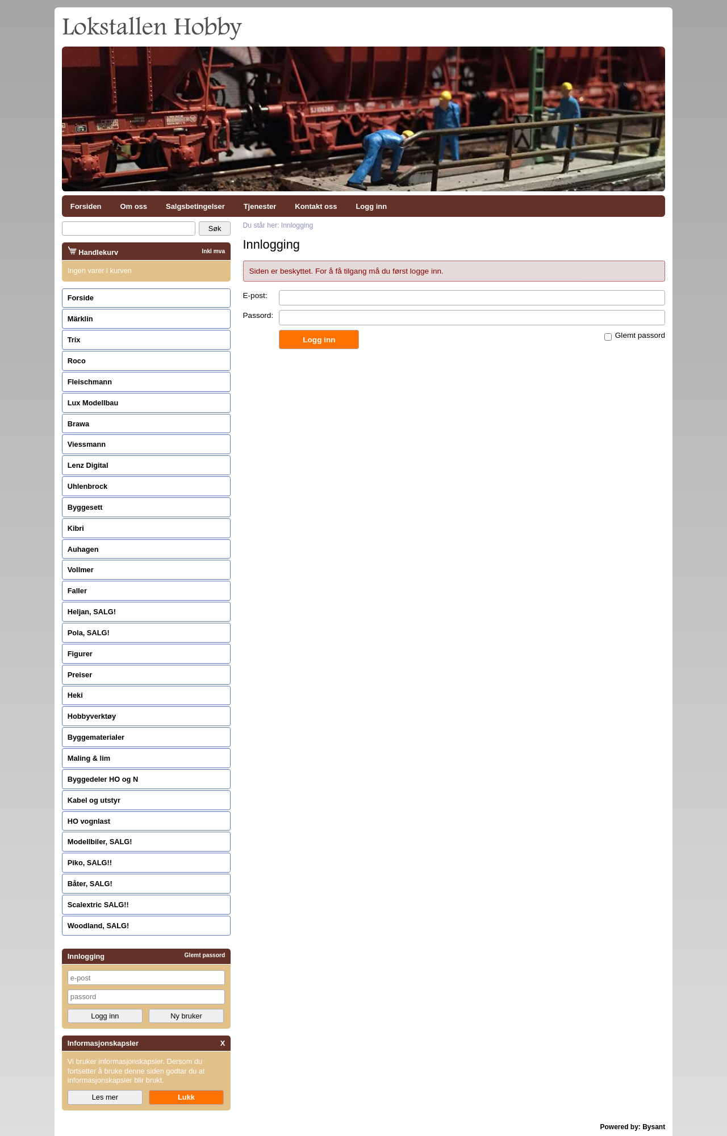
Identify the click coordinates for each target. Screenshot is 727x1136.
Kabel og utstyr (94, 800)
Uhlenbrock (87, 486)
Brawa (78, 424)
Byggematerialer (96, 737)
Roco (77, 361)
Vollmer (81, 569)
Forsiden (86, 206)
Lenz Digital (88, 465)
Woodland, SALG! (98, 925)
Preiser (80, 674)
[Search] (128, 228)
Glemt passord (640, 335)
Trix (74, 340)
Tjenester (260, 206)
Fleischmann (90, 382)
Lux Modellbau (93, 403)
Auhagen (83, 549)
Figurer (80, 653)
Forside (81, 298)
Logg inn (371, 206)
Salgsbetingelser (195, 206)
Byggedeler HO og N (103, 779)
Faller (77, 590)
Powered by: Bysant (633, 1127)
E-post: (255, 295)
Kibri (76, 528)
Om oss (134, 206)
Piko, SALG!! (90, 862)
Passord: (258, 315)
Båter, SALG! (90, 883)
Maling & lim (89, 758)
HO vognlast (89, 821)
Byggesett (85, 507)
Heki (75, 695)
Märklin (80, 319)
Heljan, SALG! (92, 611)
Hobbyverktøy (92, 716)
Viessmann (87, 444)
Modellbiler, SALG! (100, 841)
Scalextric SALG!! (98, 904)
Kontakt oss (316, 206)
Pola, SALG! (89, 632)
